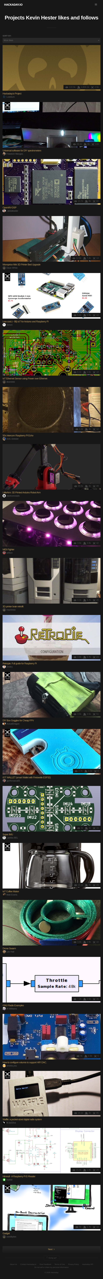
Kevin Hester (41, 18)
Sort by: (7, 36)
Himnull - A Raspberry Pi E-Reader (19, 1176)
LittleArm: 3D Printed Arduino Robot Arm (22, 492)
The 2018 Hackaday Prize (7, 676)
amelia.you (10, 1066)
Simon (7, 325)
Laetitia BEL (10, 838)
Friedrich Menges (13, 154)
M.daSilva (9, 1123)
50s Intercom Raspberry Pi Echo (18, 435)
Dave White (10, 268)
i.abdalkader (10, 211)
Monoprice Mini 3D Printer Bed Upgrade (21, 264)
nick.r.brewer (11, 439)
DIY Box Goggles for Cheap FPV (18, 720)
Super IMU (8, 834)
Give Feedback (45, 1264)
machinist (9, 610)
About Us (13, 1264)
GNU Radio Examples (13, 1005)
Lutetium (9, 97)
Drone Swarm (9, 948)
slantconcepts (11, 496)
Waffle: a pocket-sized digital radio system (22, 1119)
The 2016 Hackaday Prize (7, 106)
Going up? (51, 1257)
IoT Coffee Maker (11, 891)
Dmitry (8, 667)
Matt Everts (10, 895)
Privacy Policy (73, 1264)
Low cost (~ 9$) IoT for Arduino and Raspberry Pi (25, 321)
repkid (7, 1180)
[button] (95, 4)
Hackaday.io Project (12, 93)
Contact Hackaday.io (28, 1264)
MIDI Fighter (8, 549)
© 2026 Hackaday (51, 1272)
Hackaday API (87, 1264)
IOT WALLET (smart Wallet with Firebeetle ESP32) (27, 777)
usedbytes (9, 1237)
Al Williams (10, 1009)
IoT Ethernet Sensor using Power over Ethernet (25, 378)
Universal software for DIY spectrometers (22, 150)
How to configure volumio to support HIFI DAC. (25, 1062)
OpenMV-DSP (9, 207)
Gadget (6, 1233)
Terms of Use (60, 1264)
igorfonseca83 (11, 781)
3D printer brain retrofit (13, 606)
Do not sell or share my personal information (51, 1267)
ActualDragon (11, 724)
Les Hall (8, 952)
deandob (9, 382)
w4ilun (7, 553)
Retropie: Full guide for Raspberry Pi (20, 663)
